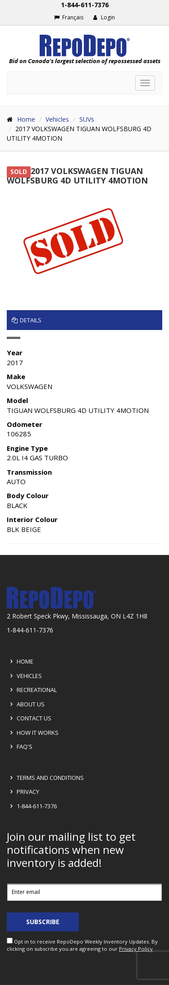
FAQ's (19, 746)
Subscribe (42, 921)
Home (26, 119)
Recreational (32, 690)
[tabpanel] (84, 440)
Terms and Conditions (45, 778)
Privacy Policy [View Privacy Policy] (136, 948)
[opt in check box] (10, 941)
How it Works (33, 732)
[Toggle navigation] (145, 83)
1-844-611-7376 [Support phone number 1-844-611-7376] (85, 4)
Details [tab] (26, 320)
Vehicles (57, 119)
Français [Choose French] (68, 17)
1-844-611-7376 (32, 806)
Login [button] (104, 17)
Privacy (23, 792)
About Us (26, 704)
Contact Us (29, 718)
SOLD (18, 172)
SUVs (86, 119)
